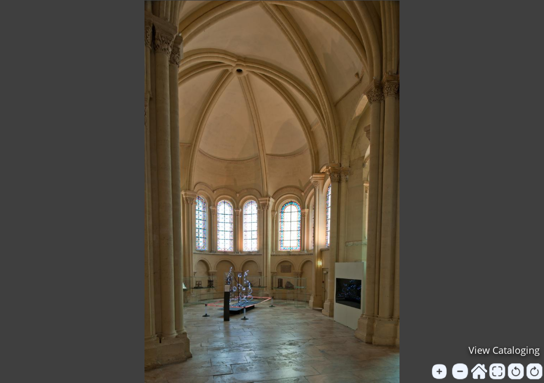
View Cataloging (504, 350)
